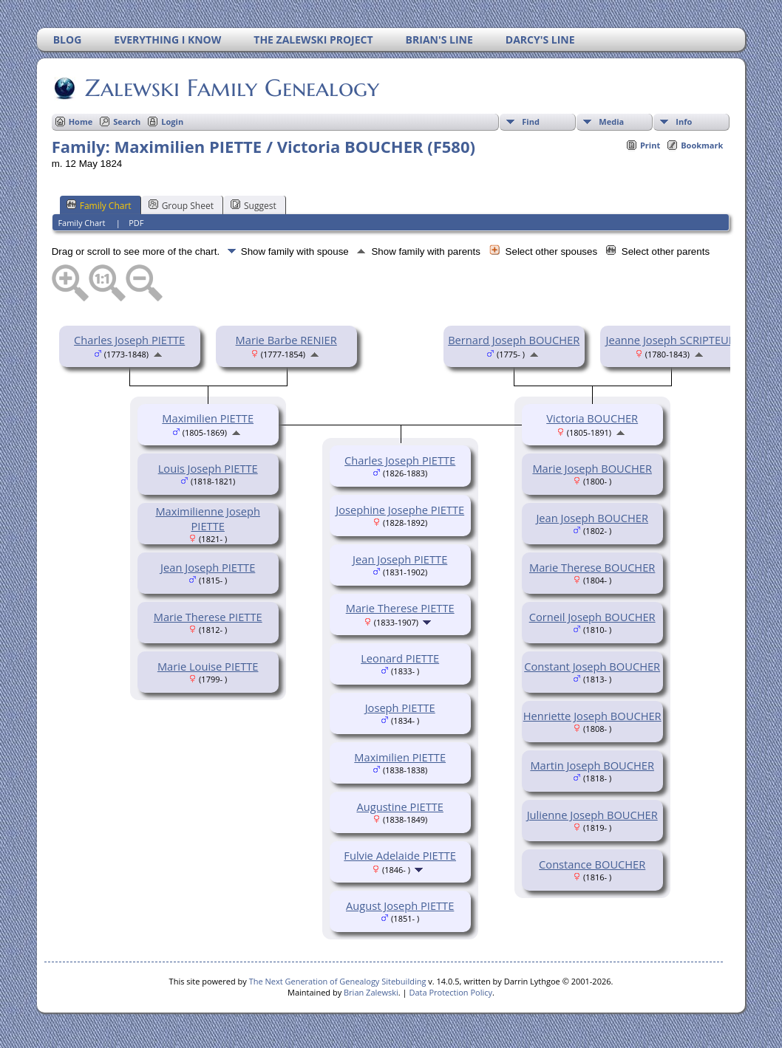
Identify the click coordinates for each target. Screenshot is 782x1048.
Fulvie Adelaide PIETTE (400, 855)
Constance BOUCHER (592, 864)
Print (650, 145)
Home (81, 121)
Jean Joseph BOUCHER (592, 517)
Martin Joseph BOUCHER (592, 765)
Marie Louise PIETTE (208, 666)
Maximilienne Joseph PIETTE (207, 518)
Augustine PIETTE (399, 806)
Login (172, 121)
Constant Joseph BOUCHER (592, 666)
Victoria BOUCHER (592, 418)
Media (611, 121)
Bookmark (702, 145)
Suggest (253, 205)
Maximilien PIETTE (208, 418)
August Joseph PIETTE (400, 905)
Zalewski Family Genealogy (231, 88)
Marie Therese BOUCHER (592, 567)
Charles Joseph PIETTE (129, 339)
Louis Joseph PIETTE (208, 468)
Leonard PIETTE (400, 658)
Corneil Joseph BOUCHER (592, 616)
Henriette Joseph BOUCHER (592, 715)
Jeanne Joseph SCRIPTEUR (670, 339)
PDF (136, 222)
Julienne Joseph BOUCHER (592, 814)
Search (126, 121)
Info (684, 121)
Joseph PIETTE (400, 707)
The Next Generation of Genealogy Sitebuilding (337, 981)
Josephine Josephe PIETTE (400, 509)
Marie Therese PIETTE (208, 616)
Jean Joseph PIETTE (207, 567)
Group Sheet (181, 205)
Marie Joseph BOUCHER (592, 468)
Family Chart (99, 205)
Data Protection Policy (450, 992)
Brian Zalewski (371, 992)
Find (531, 121)
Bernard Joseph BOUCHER (513, 339)
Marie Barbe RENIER (286, 339)
